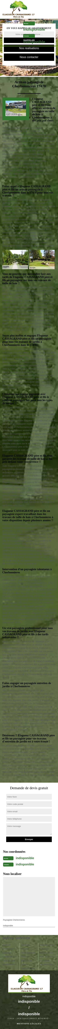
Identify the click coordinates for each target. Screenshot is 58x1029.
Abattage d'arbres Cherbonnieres (28, 949)
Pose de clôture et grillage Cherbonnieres (46, 949)
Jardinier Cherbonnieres (9, 947)
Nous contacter (29, 57)
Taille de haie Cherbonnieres (9, 962)
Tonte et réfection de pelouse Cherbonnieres (28, 962)
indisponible (34, 29)
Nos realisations (29, 48)
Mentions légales (29, 1024)
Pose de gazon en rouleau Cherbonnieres (46, 960)
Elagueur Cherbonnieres (9, 954)
